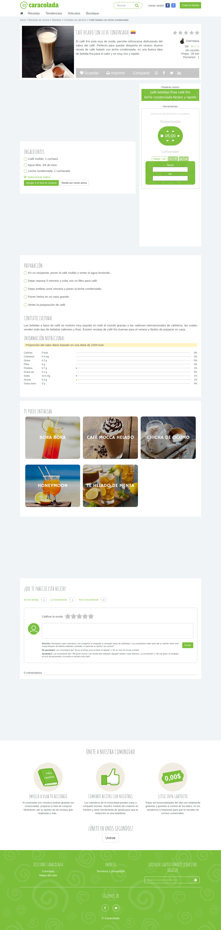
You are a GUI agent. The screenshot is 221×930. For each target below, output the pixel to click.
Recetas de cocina (39, 19)
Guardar (89, 73)
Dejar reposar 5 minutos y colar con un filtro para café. (63, 281)
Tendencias (53, 13)
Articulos (74, 13)
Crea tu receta (190, 5)
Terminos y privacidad (110, 871)
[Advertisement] (170, 217)
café (153, 92)
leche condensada (158, 97)
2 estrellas (85, 616)
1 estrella (91, 616)
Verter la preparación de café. (47, 305)
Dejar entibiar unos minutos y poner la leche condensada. (65, 289)
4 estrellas (73, 616)
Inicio (23, 19)
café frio (184, 92)
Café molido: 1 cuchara (43, 159)
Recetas (34, 13)
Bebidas (57, 19)
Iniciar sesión (156, 5)
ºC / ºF (173, 158)
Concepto (48, 871)
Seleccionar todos (37, 177)
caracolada (39, 5)
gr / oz (183, 158)
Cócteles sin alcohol (75, 19)
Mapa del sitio (48, 875)
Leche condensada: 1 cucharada (49, 171)
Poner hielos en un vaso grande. (49, 297)
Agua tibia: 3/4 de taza (42, 165)
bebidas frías (167, 92)
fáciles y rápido (184, 97)
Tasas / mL (159, 158)
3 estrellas (79, 616)
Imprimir (115, 73)
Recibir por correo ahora (74, 183)
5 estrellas (68, 616)
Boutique (92, 13)
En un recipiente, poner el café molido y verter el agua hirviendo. (69, 273)
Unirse (110, 838)
